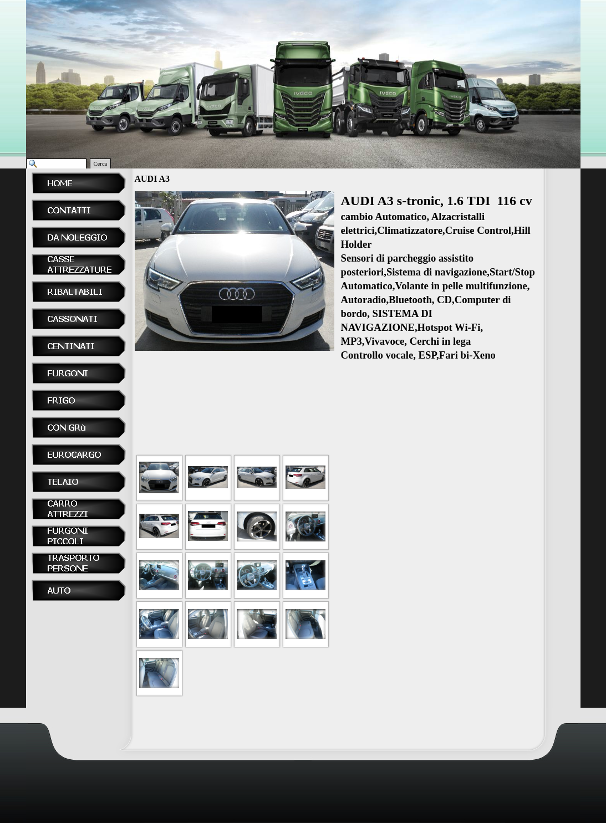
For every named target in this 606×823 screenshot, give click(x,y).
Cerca (101, 164)
